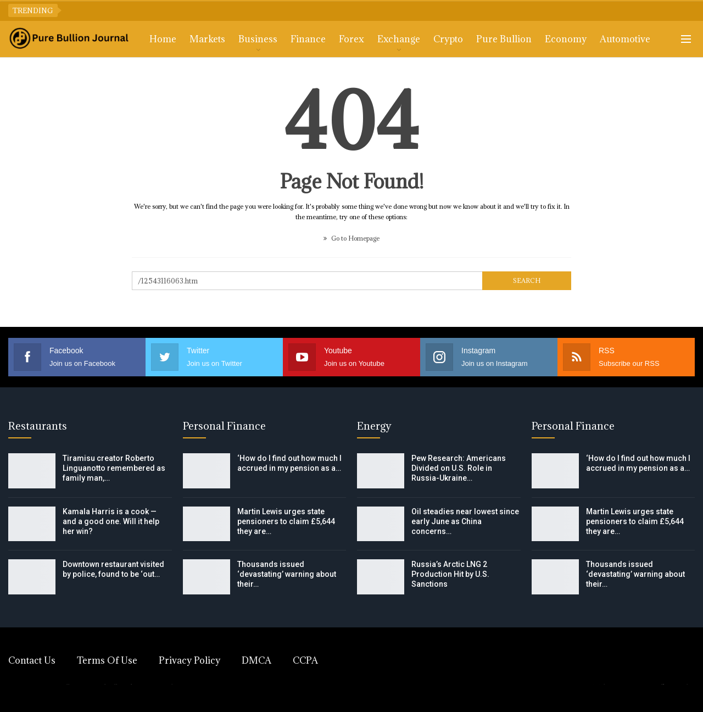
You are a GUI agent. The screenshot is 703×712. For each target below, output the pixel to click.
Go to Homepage (351, 238)
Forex (351, 39)
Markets (207, 39)
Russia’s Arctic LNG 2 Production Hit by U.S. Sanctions (450, 574)
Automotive (625, 39)
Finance (308, 39)
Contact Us (31, 660)
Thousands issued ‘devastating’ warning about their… (286, 574)
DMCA (256, 660)
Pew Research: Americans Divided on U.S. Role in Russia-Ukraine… (458, 468)
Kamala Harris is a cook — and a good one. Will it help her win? (111, 521)
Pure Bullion (504, 39)
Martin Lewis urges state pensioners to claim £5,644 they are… (286, 521)
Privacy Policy (189, 660)
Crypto (448, 39)
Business (257, 39)
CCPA (305, 660)
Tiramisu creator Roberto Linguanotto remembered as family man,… (114, 468)
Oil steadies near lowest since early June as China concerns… (465, 521)
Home (162, 39)
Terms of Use (107, 660)
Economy (566, 39)
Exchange (398, 39)
